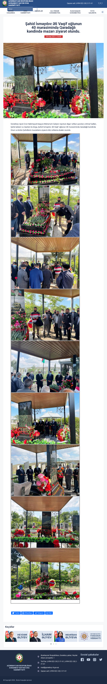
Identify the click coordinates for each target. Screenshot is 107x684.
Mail (50, 613)
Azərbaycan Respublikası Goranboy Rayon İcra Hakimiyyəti (20, 4)
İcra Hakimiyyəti (25, 12)
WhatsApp (28, 613)
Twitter (17, 613)
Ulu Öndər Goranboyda (54, 12)
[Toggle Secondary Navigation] (102, 12)
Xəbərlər (39, 11)
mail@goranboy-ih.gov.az (50, 667)
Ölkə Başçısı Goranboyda (75, 12)
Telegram (40, 613)
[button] (51, 644)
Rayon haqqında (11, 12)
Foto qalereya (92, 12)
